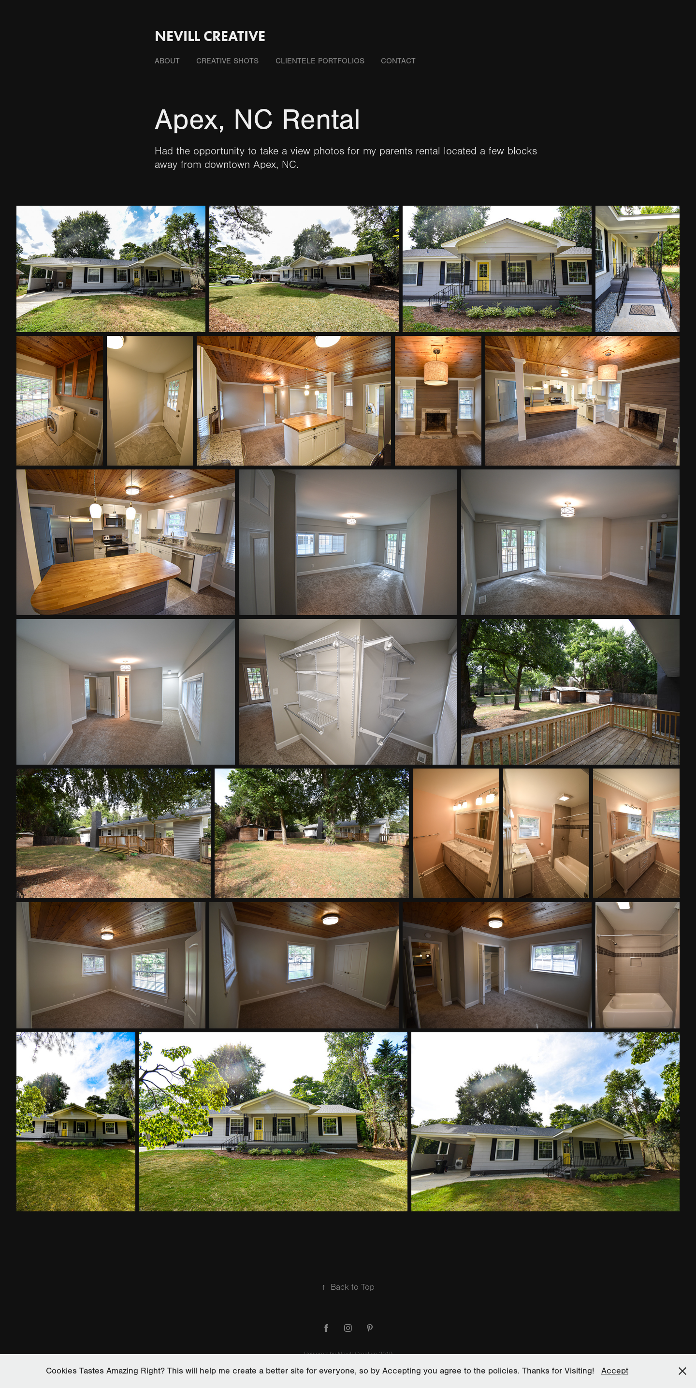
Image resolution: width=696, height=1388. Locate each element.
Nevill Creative (210, 36)
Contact (398, 61)
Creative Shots (227, 61)
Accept (614, 1371)
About (167, 61)
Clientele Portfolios (320, 61)
